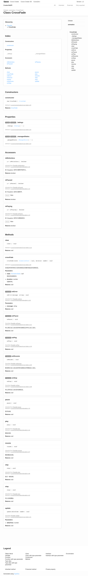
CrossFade (19, 10)
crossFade (10, 74)
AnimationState (24, 261)
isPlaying (37, 62)
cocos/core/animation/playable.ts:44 (20, 430)
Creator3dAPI (7, 5)
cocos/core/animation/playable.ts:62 (20, 495)
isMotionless (10, 62)
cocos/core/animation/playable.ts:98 (20, 473)
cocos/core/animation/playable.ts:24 (20, 189)
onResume (10, 81)
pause (37, 72)
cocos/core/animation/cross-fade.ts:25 (21, 105)
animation (12, 10)
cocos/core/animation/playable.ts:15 (20, 215)
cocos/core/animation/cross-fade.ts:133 (21, 346)
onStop (9, 83)
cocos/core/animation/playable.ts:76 (20, 408)
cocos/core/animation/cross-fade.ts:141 (21, 324)
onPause (9, 77)
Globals (5, 10)
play (36, 74)
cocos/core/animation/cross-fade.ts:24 (21, 143)
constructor (10, 45)
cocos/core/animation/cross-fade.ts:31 (21, 517)
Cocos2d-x (37, 1)
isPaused (10, 64)
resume (37, 76)
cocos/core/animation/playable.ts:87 (20, 452)
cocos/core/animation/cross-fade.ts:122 (21, 247)
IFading (16, 126)
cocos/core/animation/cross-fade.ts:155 (21, 365)
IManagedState (23, 140)
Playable (9, 25)
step (36, 77)
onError (9, 76)
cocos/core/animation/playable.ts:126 (21, 300)
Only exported (80, 5)
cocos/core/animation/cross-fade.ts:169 (21, 386)
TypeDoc (16, 574)
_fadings (9, 53)
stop (36, 79)
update (37, 81)
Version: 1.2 (80, 1)
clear (8, 72)
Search (49, 5)
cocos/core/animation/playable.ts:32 (20, 167)
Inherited (61, 5)
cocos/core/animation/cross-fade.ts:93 (21, 264)
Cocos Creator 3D (26, 1)
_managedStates (40, 53)
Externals (70, 5)
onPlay (9, 79)
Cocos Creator (14, 1)
